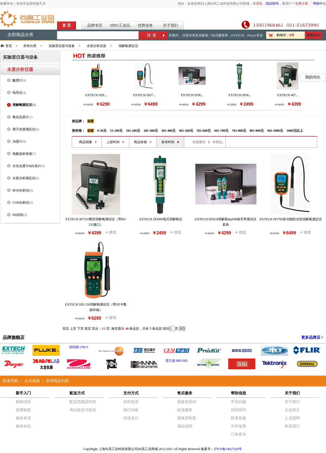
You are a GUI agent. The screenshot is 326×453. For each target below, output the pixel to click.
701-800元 (239, 131)
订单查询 (238, 434)
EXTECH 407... (287, 95)
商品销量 (85, 142)
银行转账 (131, 410)
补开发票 (238, 426)
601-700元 (221, 131)
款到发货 (131, 402)
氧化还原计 (20, 117)
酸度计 (17, 80)
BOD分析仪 (20, 190)
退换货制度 (186, 418)
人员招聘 (292, 418)
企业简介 (292, 410)
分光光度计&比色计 (26, 166)
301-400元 (168, 131)
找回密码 (272, 3)
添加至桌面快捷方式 (31, 3)
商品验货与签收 (83, 410)
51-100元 (116, 131)
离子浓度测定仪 (23, 129)
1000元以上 (295, 131)
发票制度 (23, 410)
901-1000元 (275, 131)
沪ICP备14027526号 (228, 449)
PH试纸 (17, 215)
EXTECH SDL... (96, 95)
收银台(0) (313, 35)
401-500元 (186, 131)
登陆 (259, 3)
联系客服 (238, 418)
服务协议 (23, 426)
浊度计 (17, 141)
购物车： (283, 35)
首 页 (66, 25)
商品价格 (140, 142)
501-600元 (204, 131)
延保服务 (184, 410)
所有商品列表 (57, 381)
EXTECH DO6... (192, 95)
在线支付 (131, 418)
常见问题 (238, 402)
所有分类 (29, 46)
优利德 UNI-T (79, 347)
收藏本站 (6, 3)
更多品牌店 (310, 337)
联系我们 (292, 426)
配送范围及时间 (83, 402)
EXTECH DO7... (144, 95)
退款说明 (184, 426)
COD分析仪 (20, 203)
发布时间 (167, 142)
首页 (8, 46)
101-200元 (133, 131)
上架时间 (113, 142)
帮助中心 (319, 3)
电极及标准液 (22, 154)
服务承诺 (23, 418)
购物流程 (23, 402)
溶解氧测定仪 (128, 46)
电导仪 (17, 93)
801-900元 (257, 131)
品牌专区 (94, 25)
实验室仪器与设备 (62, 46)
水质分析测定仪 (23, 178)
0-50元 (101, 131)
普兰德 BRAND (176, 361)
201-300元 (151, 131)
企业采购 (32, 381)
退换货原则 (186, 402)
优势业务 (145, 25)
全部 (90, 121)
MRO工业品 (120, 25)
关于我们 (170, 25)
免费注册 (301, 3)
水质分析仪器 (96, 46)
